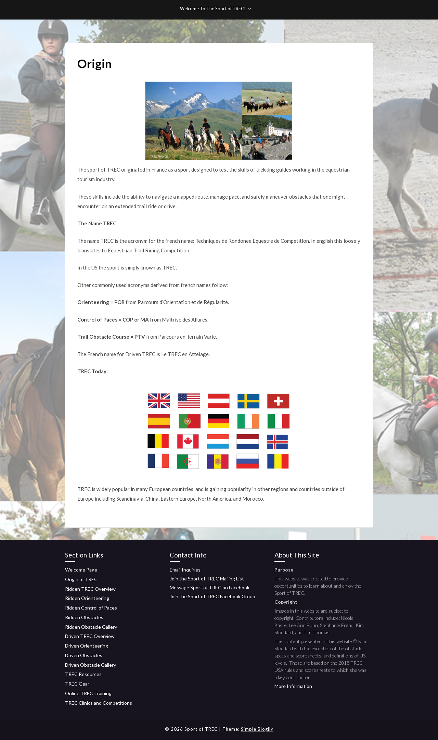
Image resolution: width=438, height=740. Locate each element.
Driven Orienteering (86, 646)
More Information (293, 686)
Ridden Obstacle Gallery (91, 627)
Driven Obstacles (83, 655)
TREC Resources (83, 674)
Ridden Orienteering (87, 598)
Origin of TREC (81, 579)
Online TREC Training (88, 693)
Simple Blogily (257, 729)
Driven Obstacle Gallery (90, 665)
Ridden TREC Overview (90, 589)
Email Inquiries (185, 570)
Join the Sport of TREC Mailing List (207, 578)
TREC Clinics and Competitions (98, 703)
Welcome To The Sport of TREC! (213, 8)
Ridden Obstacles (84, 617)
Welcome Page (81, 570)
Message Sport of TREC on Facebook (209, 587)
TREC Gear (77, 684)
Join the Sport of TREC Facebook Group (212, 596)
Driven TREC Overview (90, 636)
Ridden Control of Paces (91, 608)
